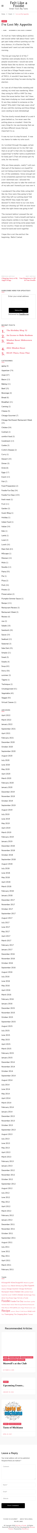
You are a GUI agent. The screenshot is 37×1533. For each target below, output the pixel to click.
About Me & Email (26, 1519)
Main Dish (5, 549)
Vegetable (5, 693)
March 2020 (6, 778)
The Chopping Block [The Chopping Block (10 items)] (21, 1314)
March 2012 (6, 1211)
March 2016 (6, 994)
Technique (5, 684)
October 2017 (7, 909)
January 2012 (6, 1220)
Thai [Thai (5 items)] (2, 1314)
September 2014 (8, 1075)
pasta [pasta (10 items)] (15, 1308)
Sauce (3, 634)
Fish (3, 481)
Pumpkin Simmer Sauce (11, 598)
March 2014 (6, 1103)
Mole (3, 562)
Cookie (4, 445)
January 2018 (6, 895)
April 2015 (5, 1044)
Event (4, 21)
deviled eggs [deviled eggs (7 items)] (28, 1295)
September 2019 (8, 805)
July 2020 (5, 760)
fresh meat (5, 499)
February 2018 (7, 891)
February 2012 (7, 1215)
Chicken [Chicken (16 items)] (17, 1292)
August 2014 (6, 1080)
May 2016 (5, 985)
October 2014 (7, 1071)
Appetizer (5, 370)
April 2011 (5, 1260)
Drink (3, 468)
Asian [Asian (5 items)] (9, 1286)
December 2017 (8, 900)
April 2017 (5, 936)
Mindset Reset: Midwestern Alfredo (19, 342)
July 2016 (5, 976)
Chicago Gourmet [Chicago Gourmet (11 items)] (12, 1289)
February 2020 (7, 783)
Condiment (5, 441)
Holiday (4, 517)
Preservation (6, 594)
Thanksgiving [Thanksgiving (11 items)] (8, 1314)
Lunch (3, 544)
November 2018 (8, 850)
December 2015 (8, 1008)
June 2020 (5, 765)
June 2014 (5, 1089)
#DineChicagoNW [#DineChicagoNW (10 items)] (17, 1283)
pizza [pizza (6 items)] (30, 1308)
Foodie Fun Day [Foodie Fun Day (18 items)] (16, 1301)
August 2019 (6, 810)
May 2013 (5, 1148)
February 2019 (7, 837)
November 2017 (8, 904)
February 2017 (7, 945)
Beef (3, 388)
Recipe (4, 603)
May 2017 (5, 931)
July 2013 (5, 1139)
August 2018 (6, 864)
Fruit (3, 504)
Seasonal (5, 644)
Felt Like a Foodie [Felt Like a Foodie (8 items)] (22, 1298)
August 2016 (6, 972)
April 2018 (5, 882)
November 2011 (8, 1229)
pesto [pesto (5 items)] (19, 1308)
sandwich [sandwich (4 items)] (13, 1311)
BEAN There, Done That (18, 352)
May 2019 (5, 823)
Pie (2, 576)
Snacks (4, 662)
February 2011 (7, 1269)
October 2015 (7, 1017)
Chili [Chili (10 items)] (22, 1292)
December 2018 (8, 846)
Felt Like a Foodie (18, 4)
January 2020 (6, 787)
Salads (4, 625)
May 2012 (5, 1202)
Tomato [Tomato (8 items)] (30, 1314)
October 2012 (7, 1179)
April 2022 (5, 715)
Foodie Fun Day (7, 490)
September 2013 (8, 1130)
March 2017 (6, 940)
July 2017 (5, 922)
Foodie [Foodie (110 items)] (5, 1301)
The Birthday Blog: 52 (16, 330)
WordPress (25, 1529)
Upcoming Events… (13, 1385)
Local (3, 540)
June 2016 (5, 981)
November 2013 (8, 1121)
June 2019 (5, 819)
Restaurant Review (9, 607)
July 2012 (5, 1193)
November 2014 (8, 1066)
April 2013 (5, 1152)
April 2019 (5, 828)
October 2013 (7, 1125)
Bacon (3, 379)
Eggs (3, 472)
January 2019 (6, 841)
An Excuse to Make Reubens (19, 335)
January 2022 (6, 724)
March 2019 (6, 832)
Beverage (5, 393)
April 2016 (5, 990)
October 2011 (7, 1233)
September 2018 (8, 859)
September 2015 (8, 1021)
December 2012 (8, 1170)
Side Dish (5, 648)
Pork (3, 585)
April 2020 (5, 774)
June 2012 (5, 1197)
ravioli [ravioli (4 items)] (34, 1308)
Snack (3, 657)
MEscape (5, 553)
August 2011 (6, 1242)
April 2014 (5, 1098)
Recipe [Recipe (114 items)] (5, 1311)
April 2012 (5, 1206)
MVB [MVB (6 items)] (11, 1308)
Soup (3, 666)
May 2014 (5, 1094)
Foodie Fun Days (8, 495)
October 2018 (7, 855)
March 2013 (6, 1157)
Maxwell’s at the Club (15, 1363)
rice (2, 621)
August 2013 (6, 1134)
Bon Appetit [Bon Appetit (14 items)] (29, 1286)
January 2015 (6, 1057)
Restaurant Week (8, 612)
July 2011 (5, 1247)
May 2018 (5, 877)
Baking (4, 384)
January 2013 (6, 1166)
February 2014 (7, 1107)
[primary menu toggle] (2, 6)
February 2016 (7, 999)
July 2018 (5, 868)
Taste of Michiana (13, 1427)
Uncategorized (7, 689)
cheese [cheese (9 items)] (3, 1289)
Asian (3, 375)
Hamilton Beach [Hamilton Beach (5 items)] (5, 1304)
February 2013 (7, 1161)
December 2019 (8, 792)
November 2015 (8, 1012)
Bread (3, 397)
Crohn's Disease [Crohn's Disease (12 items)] (17, 1295)
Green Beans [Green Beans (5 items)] (27, 1301)
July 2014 (5, 1084)
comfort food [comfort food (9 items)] (28, 1292)
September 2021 (8, 729)
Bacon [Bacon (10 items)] (13, 1286)
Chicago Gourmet (8, 415)
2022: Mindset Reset (15, 348)
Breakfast (5, 402)
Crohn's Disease (7, 450)
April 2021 (5, 733)
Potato (4, 589)
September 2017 (8, 913)
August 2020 (6, 756)
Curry (3, 454)
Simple (4, 653)
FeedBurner (24, 314)
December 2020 (8, 742)
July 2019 (5, 814)
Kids (3, 531)
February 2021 (7, 738)
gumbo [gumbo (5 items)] (33, 1301)
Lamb (3, 535)
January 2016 (6, 1003)
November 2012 (8, 1175)
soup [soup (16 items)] (30, 1311)
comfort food (6, 436)
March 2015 (6, 1048)
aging (3, 366)
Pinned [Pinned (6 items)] (27, 1308)
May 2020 (5, 769)
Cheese (4, 411)
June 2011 (5, 1251)
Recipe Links (18, 1521)
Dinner (4, 463)
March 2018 (6, 886)
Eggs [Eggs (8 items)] (15, 1298)
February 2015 (7, 1053)
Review (4, 616)
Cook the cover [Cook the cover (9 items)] (6, 1295)
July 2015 (5, 1030)
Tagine (4, 680)
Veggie (4, 698)
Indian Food (6, 522)
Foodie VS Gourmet (10, 1519)
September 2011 (8, 1238)
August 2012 (6, 1188)
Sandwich (5, 630)
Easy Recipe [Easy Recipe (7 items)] (9, 1298)
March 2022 (6, 720)
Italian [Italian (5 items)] (12, 1304)
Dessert (4, 459)
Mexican (4, 558)
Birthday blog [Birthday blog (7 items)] (20, 1286)
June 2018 (5, 873)
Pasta (3, 571)
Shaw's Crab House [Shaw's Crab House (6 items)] (21, 1311)
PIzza (3, 580)
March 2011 (6, 1265)
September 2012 (8, 1184)
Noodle (4, 567)
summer (4, 675)
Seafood (4, 639)
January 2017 (6, 949)
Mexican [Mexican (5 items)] (7, 1308)
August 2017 (6, 918)
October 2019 (7, 801)
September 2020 (8, 751)
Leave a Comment (26, 30)
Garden (4, 508)
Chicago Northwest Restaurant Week (16, 420)
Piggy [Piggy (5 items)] (22, 1308)
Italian (4, 526)
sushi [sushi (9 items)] (33, 1311)
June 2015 (5, 1035)
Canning (4, 406)
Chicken (4, 427)
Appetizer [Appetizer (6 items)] (4, 1286)
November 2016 (8, 958)
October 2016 (7, 963)
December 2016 (8, 954)
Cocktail (4, 432)
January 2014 (6, 1112)
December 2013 (8, 1116)
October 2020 (7, 747)
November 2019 (8, 796)
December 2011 (8, 1224)
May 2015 (5, 1039)
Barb (5, 30)
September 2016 (8, 967)
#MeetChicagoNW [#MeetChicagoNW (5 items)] (29, 1283)
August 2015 (6, 1026)
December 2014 (8, 1062)
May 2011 (5, 1256)
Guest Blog (6, 513)
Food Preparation (8, 486)
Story (3, 671)
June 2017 (5, 927)
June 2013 (5, 1143)
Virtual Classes (7, 702)
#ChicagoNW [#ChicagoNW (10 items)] (5, 1283)
